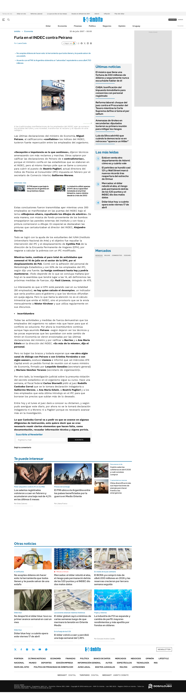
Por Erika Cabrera (20, 503)
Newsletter (180, 26)
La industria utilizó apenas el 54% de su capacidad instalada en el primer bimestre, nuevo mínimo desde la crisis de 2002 (78, 191)
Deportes (46, 663)
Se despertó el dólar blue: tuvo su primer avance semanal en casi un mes (33, 619)
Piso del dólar (119, 14)
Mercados (120, 658)
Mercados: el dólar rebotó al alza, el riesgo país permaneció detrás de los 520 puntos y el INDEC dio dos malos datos (115, 190)
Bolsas (107, 255)
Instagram (27, 649)
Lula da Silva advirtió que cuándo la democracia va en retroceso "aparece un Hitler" (112, 138)
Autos (109, 663)
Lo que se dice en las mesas (57, 14)
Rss (156, 663)
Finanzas (78, 26)
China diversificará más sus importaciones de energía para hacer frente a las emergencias (120, 488)
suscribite (172, 19)
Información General (89, 663)
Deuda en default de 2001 (81, 14)
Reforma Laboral (36, 14)
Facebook (21, 649)
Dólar (48, 26)
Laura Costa (21, 43)
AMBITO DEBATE (115, 675)
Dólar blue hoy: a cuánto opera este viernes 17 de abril (115, 204)
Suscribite (79, 440)
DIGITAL (67, 675)
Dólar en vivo (21, 14)
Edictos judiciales (105, 667)
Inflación (107, 14)
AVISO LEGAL (84, 667)
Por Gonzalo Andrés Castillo (104, 639)
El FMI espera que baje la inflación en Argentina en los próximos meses (38, 188)
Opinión (121, 26)
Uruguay (136, 26)
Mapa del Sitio (21, 667)
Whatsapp (46, 649)
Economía (62, 26)
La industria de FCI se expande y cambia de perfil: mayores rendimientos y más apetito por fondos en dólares (112, 621)
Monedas (99, 255)
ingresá (180, 19)
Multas (123, 667)
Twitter (15, 649)
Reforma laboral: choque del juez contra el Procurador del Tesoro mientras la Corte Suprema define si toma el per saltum (112, 108)
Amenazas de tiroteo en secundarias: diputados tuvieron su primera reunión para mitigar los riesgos (111, 125)
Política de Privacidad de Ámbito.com (53, 667)
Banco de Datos (102, 658)
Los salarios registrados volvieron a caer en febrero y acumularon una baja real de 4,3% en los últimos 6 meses (32, 495)
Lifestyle (164, 658)
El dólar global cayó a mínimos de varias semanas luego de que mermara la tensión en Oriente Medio (72, 621)
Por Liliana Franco (60, 503)
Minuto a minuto (62, 572)
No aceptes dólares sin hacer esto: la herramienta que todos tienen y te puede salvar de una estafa (31, 580)
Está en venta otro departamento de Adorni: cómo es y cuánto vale (116, 160)
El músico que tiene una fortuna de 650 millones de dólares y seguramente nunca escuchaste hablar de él (112, 76)
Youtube (40, 649)
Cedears (127, 255)
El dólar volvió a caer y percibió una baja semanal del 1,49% (71, 636)
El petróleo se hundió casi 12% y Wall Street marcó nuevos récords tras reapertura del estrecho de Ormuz (116, 173)
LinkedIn (33, 649)
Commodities (117, 255)
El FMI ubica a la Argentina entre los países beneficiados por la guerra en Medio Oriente (72, 493)
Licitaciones (138, 667)
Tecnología (143, 663)
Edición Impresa (64, 663)
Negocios (107, 26)
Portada (18, 658)
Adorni (97, 14)
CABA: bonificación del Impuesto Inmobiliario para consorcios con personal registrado (111, 91)
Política (92, 26)
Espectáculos (124, 663)
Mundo (32, 663)
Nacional (19, 663)
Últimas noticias (37, 658)
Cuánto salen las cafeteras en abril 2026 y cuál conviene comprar (120, 471)
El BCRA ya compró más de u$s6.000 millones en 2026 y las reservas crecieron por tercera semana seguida (112, 580)
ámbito (17, 31)
